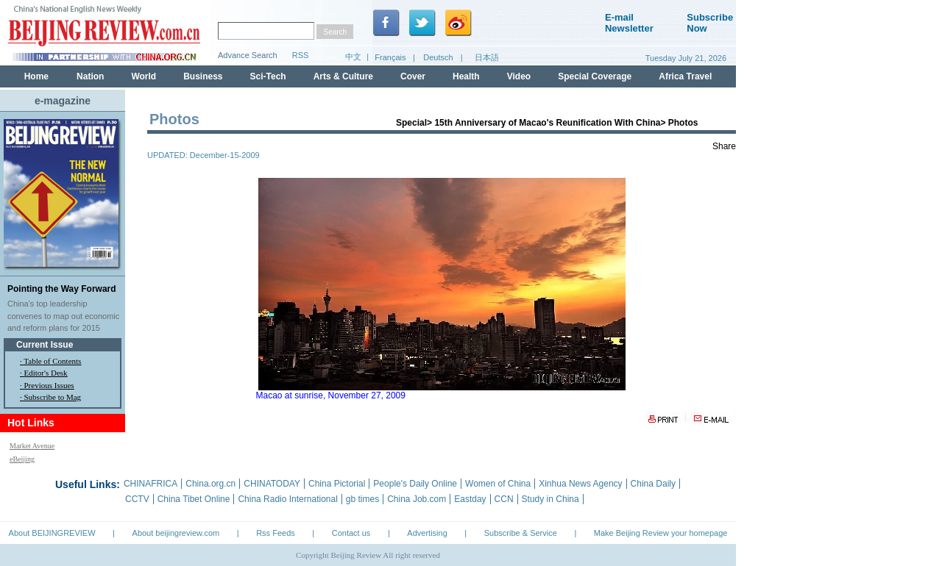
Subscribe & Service (520, 533)
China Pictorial (336, 484)
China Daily (653, 484)
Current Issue (44, 345)
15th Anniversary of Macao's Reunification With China (547, 123)
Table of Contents (52, 361)
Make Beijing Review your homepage (661, 533)
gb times (362, 499)
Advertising (427, 533)
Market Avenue (32, 446)
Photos (683, 123)
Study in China (550, 499)
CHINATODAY (272, 484)
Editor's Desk (46, 372)
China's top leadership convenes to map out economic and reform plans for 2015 (63, 315)
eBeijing (22, 459)
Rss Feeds (275, 533)
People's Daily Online (415, 484)
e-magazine (63, 101)
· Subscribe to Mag (50, 397)
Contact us (351, 533)
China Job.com (416, 499)
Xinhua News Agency (580, 484)
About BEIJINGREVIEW (52, 533)
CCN (504, 499)
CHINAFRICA (150, 484)
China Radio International (287, 499)
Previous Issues (49, 385)
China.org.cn (210, 484)
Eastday (470, 499)
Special (411, 123)
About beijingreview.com (176, 533)
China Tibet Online (193, 499)
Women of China (498, 484)
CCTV (137, 499)
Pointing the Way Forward (61, 289)
